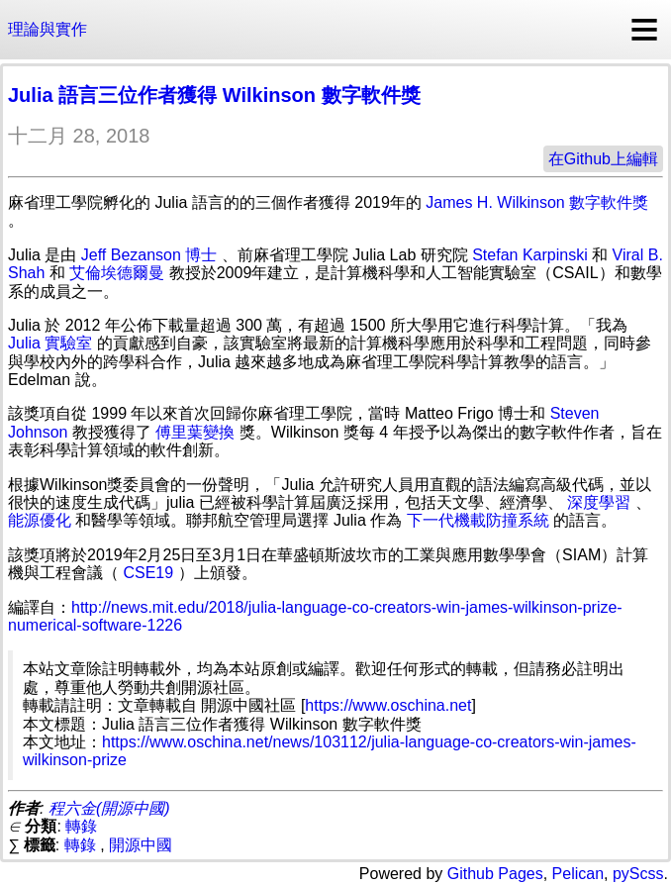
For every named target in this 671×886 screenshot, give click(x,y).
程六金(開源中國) (109, 808)
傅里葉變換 (195, 432)
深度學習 (598, 502)
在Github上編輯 (603, 158)
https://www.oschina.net (388, 705)
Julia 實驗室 (50, 343)
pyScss (638, 873)
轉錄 (81, 826)
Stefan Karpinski (530, 254)
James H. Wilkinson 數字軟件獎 (537, 202)
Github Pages (495, 873)
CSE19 (148, 572)
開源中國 (140, 845)
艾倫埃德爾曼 (116, 272)
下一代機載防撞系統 (478, 520)
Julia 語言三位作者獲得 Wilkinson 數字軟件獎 (214, 95)
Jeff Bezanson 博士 (149, 254)
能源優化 (39, 520)
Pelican (578, 873)
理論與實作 (47, 29)
